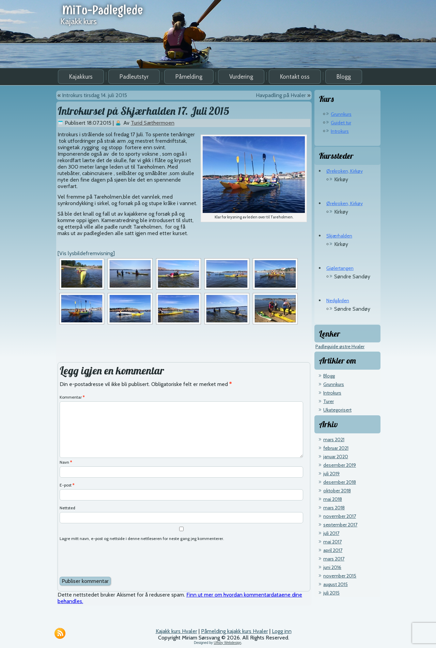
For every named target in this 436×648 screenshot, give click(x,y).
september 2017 (340, 525)
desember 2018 (339, 482)
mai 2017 (332, 542)
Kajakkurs (81, 76)
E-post (67, 485)
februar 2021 (335, 448)
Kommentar (72, 397)
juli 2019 (331, 473)
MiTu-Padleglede (102, 10)
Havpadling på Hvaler (281, 95)
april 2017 (332, 550)
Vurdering (241, 76)
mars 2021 (333, 439)
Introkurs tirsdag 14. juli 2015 (94, 95)
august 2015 (335, 584)
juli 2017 (331, 533)
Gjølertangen (340, 268)
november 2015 (339, 576)
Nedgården (337, 300)
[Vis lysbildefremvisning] (86, 253)
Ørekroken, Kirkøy (344, 171)
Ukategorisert (337, 410)
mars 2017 (333, 559)
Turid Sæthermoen (152, 123)
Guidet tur (341, 123)
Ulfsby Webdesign (227, 643)
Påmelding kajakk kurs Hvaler (234, 631)
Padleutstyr (134, 76)
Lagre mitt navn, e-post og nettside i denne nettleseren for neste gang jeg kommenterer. (142, 538)
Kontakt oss (295, 76)
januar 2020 (335, 456)
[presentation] (111, 559)
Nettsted (67, 507)
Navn (66, 462)
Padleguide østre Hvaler (339, 346)
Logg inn (282, 631)
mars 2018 (334, 508)
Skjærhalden (339, 236)
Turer (328, 401)
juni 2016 (332, 567)
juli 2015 (331, 593)
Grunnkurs (341, 114)
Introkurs (340, 131)
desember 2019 (339, 465)
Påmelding (188, 76)
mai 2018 (332, 499)
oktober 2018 (337, 491)
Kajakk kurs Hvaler (176, 631)
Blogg (344, 76)
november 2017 (339, 516)
